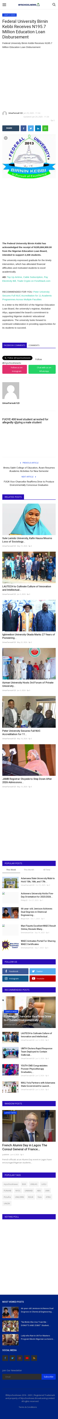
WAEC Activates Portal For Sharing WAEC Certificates (38, 942)
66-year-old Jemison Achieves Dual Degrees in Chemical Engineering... (36, 911)
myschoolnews (11, 1184)
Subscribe (48, 1376)
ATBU (48, 1197)
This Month (29, 869)
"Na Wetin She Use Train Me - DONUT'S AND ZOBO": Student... (35, 1324)
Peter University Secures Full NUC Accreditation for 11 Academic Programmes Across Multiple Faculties (27, 295)
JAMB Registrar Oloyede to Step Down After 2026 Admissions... (27, 780)
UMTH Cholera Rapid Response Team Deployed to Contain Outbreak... (36, 1051)
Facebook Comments (14, 345)
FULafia (7, 1197)
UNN (47, 1190)
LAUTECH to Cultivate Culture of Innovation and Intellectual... (26, 588)
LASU (44, 1184)
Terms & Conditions (28, 1407)
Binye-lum (25, 918)
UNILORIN (19, 1197)
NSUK (30, 1197)
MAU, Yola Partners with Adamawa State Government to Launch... (38, 1084)
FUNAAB (7, 1190)
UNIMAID (29, 1190)
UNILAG (33, 1184)
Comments (34, 345)
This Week (11, 869)
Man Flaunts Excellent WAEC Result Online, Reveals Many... (38, 927)
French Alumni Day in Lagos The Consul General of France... (24, 1147)
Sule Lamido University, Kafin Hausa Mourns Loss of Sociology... (27, 540)
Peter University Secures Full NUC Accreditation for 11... (21, 732)
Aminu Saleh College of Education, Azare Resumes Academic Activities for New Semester (29, 469)
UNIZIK (7, 1203)
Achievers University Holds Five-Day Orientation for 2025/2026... (37, 895)
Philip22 (24, 900)
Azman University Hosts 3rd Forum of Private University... (27, 684)
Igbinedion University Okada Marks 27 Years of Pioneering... (28, 636)
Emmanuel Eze (27, 932)
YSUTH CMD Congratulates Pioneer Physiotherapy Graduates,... (34, 1068)
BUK (24, 1184)
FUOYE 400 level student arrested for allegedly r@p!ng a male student (25, 421)
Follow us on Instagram (16, 369)
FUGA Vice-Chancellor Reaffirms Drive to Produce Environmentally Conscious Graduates (29, 483)
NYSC (18, 1190)
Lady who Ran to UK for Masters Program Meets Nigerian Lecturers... (38, 1337)
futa (40, 1197)
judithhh (5, 1154)
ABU (39, 1190)
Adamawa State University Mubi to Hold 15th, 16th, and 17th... (38, 880)
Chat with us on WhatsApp (44, 369)
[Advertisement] (29, 80)
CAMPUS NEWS (10, 15)
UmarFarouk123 (12, 113)
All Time (46, 869)
